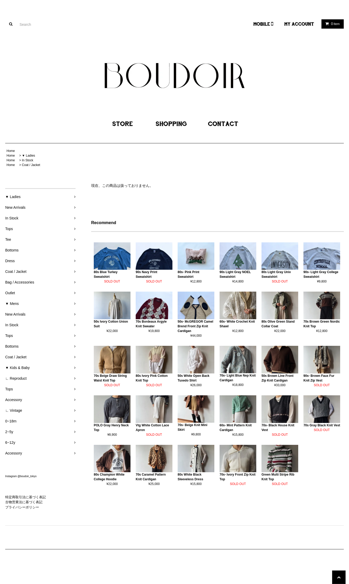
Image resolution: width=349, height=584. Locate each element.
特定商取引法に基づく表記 (25, 497)
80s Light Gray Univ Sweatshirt (276, 274)
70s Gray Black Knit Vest (321, 425)
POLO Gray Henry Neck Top (111, 427)
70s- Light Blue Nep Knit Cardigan (238, 378)
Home (11, 151)
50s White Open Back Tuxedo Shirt (193, 378)
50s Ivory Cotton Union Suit (111, 324)
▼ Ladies (28, 155)
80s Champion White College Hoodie (109, 477)
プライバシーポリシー (22, 507)
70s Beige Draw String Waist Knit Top (110, 378)
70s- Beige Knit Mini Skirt (192, 427)
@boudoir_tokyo (26, 476)
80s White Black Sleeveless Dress (190, 477)
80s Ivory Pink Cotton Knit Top (152, 378)
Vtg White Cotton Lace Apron (152, 427)
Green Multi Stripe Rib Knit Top (277, 477)
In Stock (27, 160)
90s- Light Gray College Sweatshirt (320, 274)
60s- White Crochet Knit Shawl (237, 324)
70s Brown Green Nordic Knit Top (321, 324)
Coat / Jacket (31, 165)
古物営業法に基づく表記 (23, 502)
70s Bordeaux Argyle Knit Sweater (151, 324)
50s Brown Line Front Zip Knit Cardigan (277, 378)
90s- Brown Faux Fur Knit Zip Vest (318, 378)
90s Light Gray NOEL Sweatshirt (235, 274)
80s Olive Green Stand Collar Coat (278, 324)
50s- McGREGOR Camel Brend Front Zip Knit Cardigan (195, 326)
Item (331, 24)
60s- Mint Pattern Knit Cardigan (236, 427)
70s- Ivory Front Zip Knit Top (237, 477)
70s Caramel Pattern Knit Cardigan (151, 477)
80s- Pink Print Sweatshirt (188, 274)
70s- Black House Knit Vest (277, 427)
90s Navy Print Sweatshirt (146, 274)
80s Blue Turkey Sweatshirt (105, 274)
